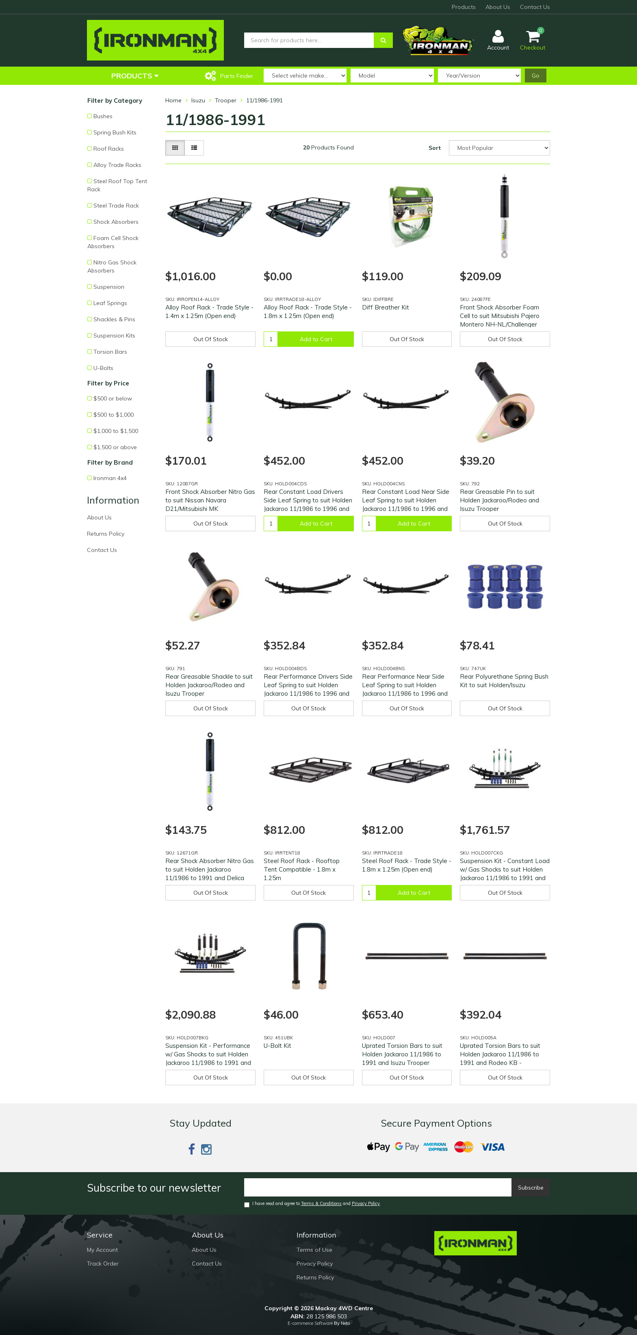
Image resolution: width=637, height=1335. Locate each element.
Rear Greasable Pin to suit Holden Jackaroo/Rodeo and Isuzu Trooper (499, 500)
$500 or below (112, 398)
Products (464, 7)
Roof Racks (108, 148)
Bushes (103, 116)
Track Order (103, 1263)
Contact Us (535, 7)
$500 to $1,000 (113, 414)
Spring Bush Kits (114, 132)
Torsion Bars (110, 351)
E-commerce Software (310, 1323)
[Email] (378, 1187)
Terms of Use (314, 1249)
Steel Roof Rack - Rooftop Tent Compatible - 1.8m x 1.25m (302, 869)
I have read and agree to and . (312, 1204)
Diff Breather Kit (385, 307)
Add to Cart (316, 339)
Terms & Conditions (321, 1203)
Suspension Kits (114, 335)
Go (536, 75)
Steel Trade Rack (116, 205)
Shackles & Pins (114, 319)
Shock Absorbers (116, 221)
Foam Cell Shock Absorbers (113, 242)
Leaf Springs (110, 303)
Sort (435, 147)
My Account (102, 1249)
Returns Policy (105, 533)
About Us (497, 7)
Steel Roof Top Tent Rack (117, 185)
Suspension (108, 286)
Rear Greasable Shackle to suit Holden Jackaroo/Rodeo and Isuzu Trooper (209, 685)
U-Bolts (103, 368)
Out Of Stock (210, 339)
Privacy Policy (366, 1203)
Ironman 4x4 (110, 478)
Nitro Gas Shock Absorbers (111, 266)
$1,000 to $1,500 (115, 431)
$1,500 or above (115, 447)
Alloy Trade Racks (117, 165)
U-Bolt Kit (277, 1045)
